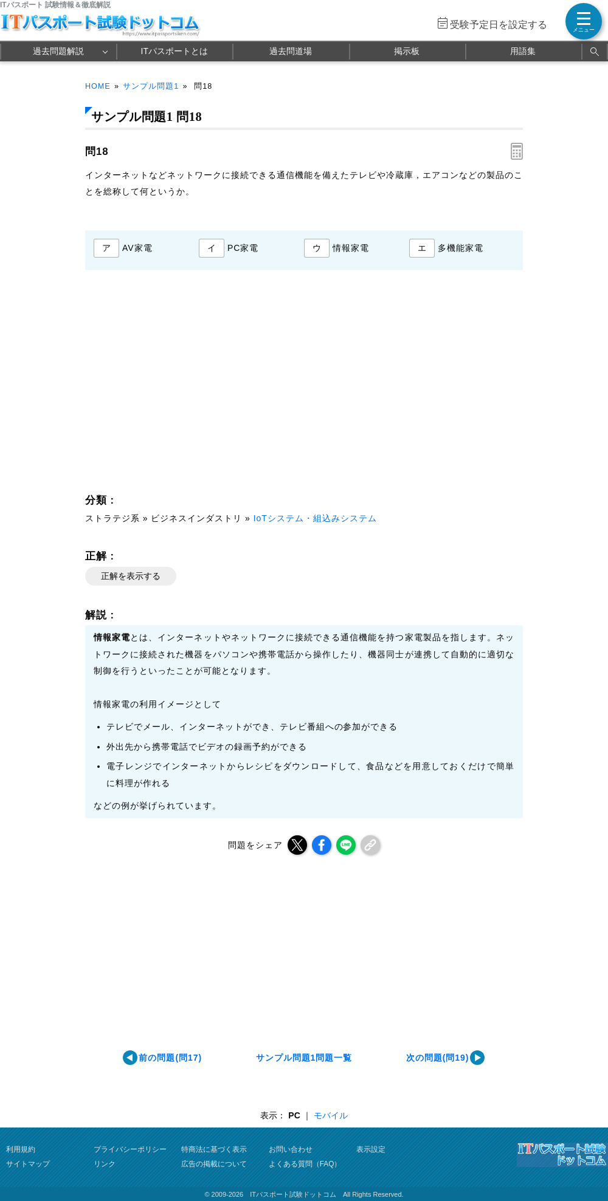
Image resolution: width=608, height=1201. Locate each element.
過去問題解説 (58, 51)
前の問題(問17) (170, 1057)
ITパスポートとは (174, 51)
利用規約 (20, 1149)
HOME (98, 86)
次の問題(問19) (437, 1057)
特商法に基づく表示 (214, 1149)
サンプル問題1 (151, 86)
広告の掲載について (214, 1164)
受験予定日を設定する (498, 24)
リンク (105, 1164)
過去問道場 (290, 51)
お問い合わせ (291, 1149)
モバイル (331, 1115)
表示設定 (370, 1149)
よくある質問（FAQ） (305, 1164)
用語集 (523, 51)
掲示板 (407, 51)
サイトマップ (28, 1164)
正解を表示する (131, 576)
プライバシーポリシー (130, 1149)
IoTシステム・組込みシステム (315, 518)
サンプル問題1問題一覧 (304, 1057)
